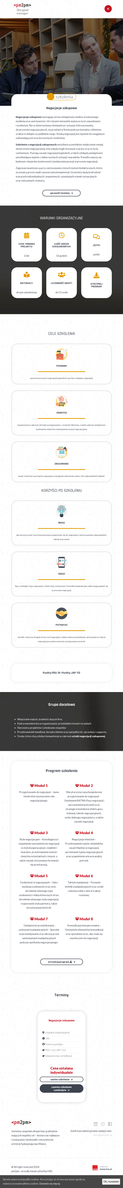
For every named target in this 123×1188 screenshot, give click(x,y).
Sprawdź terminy (60, 192)
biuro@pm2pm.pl (102, 1134)
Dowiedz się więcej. (49, 1183)
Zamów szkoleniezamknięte (61, 1088)
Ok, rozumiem (111, 1181)
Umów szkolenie (60, 1079)
